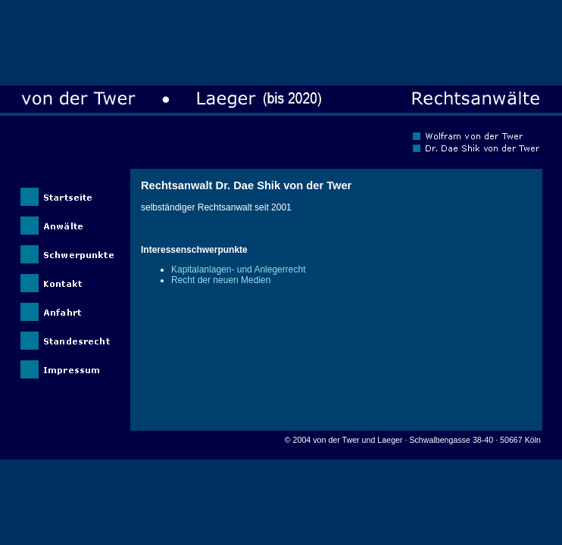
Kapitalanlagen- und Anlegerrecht (238, 269)
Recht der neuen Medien (220, 280)
